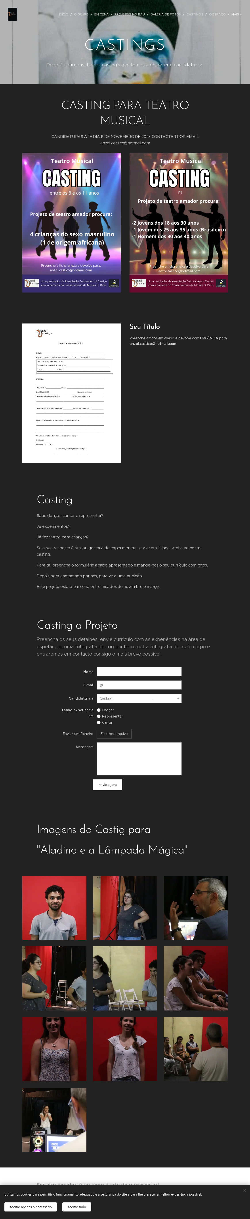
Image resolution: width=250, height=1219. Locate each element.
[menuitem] (67, 14)
